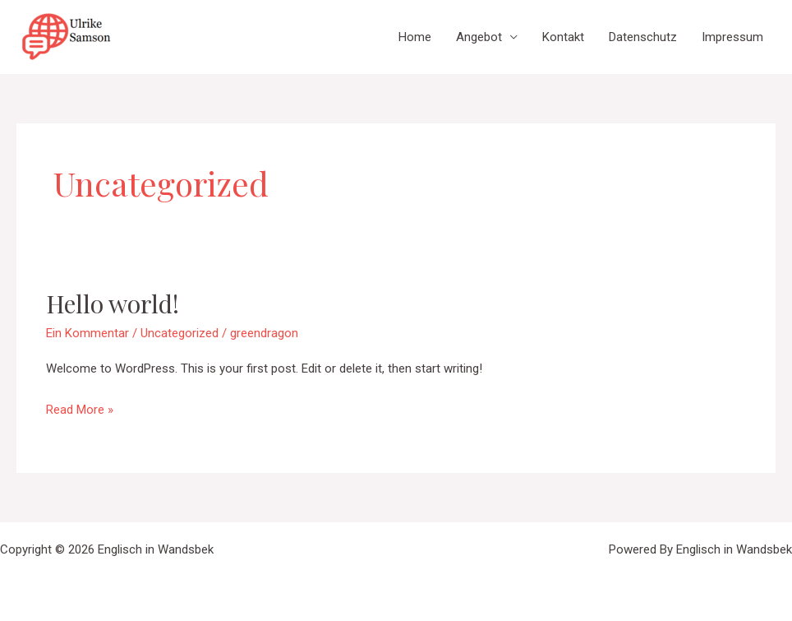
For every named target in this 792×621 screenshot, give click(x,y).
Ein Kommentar (87, 333)
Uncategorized (179, 333)
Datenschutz (643, 37)
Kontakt (563, 37)
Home (414, 37)
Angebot (479, 37)
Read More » (79, 408)
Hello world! (112, 303)
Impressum (732, 37)
